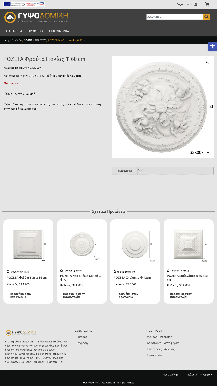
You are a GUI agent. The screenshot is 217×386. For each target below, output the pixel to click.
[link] (212, 46)
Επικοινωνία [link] (154, 355)
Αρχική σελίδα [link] (13, 40)
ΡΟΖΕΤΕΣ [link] (40, 40)
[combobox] (174, 17)
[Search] (206, 17)
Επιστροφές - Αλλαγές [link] (161, 349)
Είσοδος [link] (82, 336)
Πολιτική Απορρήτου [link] (200, 374)
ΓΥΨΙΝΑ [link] (28, 40)
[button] (207, 62)
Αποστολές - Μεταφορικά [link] (163, 342)
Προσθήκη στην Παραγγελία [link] (20, 295)
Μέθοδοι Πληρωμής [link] (159, 336)
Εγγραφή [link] (82, 342)
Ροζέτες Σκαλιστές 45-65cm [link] (63, 76)
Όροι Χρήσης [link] (170, 374)
